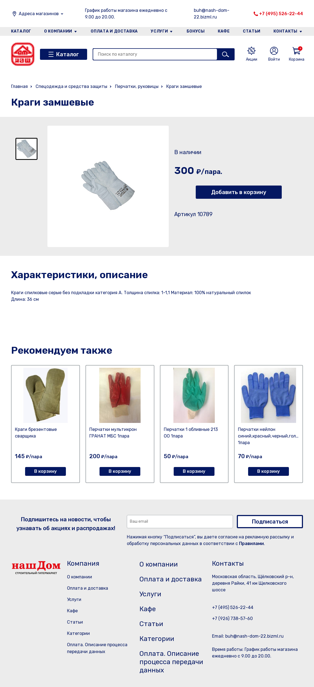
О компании (58, 31)
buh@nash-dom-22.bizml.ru (211, 14)
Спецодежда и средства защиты (71, 86)
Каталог (21, 31)
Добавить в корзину (238, 192)
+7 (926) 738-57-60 (232, 618)
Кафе (224, 31)
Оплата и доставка (114, 31)
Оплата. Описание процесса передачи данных (171, 662)
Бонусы (196, 31)
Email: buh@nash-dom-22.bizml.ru (248, 636)
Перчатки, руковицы (137, 86)
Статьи (252, 31)
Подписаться (270, 521)
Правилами (251, 543)
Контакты (285, 31)
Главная (19, 86)
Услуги (159, 31)
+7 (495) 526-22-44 (281, 13)
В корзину (45, 471)
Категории (78, 633)
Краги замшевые (184, 86)
